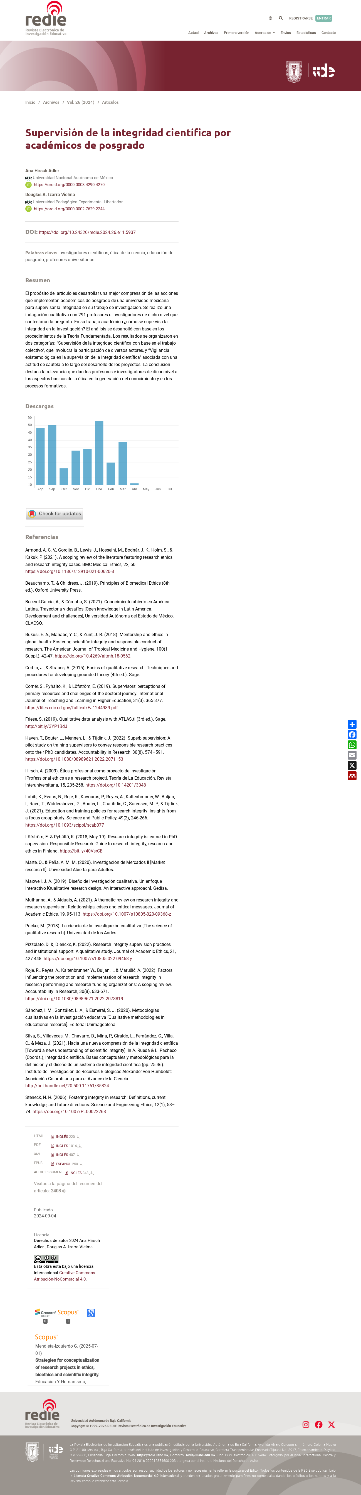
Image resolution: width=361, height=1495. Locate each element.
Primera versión (236, 33)
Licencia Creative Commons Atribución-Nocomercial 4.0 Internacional (126, 1476)
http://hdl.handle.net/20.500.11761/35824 (67, 1085)
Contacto (329, 33)
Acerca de (263, 33)
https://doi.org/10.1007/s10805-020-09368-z (127, 914)
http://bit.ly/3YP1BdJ (46, 726)
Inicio (30, 102)
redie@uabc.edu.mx (200, 1455)
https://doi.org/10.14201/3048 (115, 785)
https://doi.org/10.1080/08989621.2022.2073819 (74, 998)
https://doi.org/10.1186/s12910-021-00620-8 (69, 571)
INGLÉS (67, 1137)
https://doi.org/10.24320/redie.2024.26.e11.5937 (87, 232)
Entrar (324, 18)
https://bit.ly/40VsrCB (81, 851)
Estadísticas (306, 33)
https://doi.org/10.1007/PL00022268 (69, 1111)
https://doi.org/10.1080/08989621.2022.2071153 (74, 759)
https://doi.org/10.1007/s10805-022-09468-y (88, 958)
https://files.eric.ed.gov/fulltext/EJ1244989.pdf (71, 707)
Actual (193, 33)
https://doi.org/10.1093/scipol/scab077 (64, 825)
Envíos (286, 33)
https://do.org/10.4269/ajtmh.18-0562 (92, 656)
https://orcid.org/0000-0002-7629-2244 (69, 208)
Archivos (211, 33)
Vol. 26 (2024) (80, 102)
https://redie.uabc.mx (152, 1455)
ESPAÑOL (69, 1164)
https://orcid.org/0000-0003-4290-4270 (69, 184)
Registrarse (301, 18)
